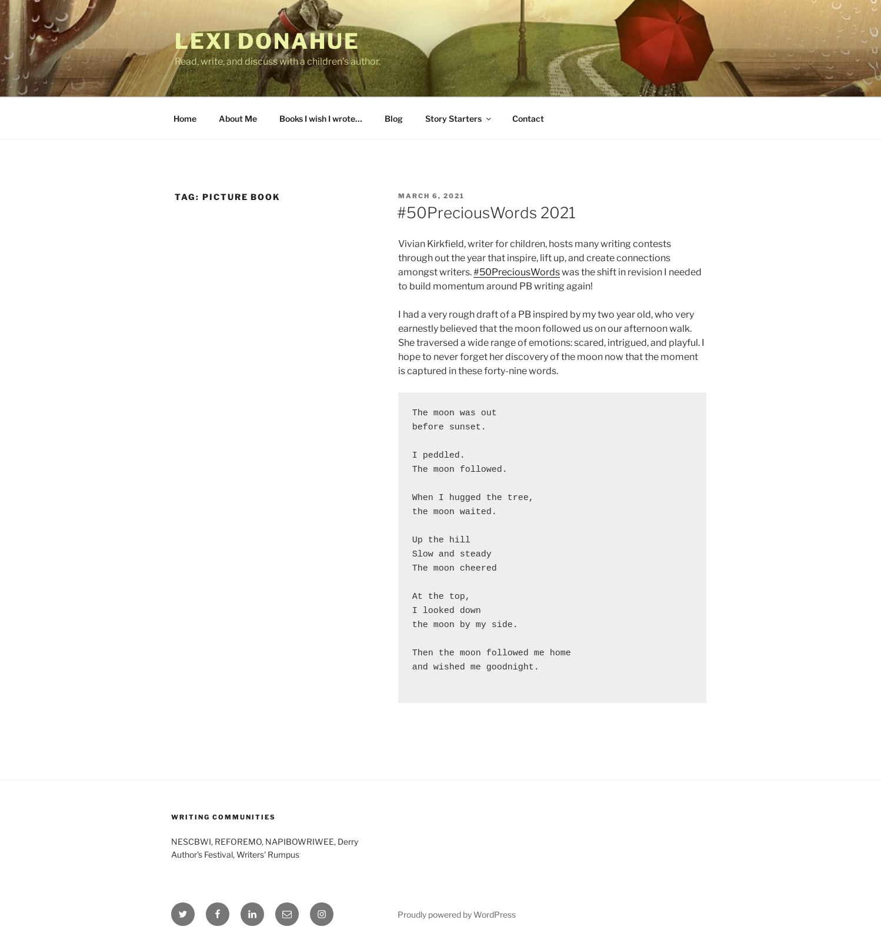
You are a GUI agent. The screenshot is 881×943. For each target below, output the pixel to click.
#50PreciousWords (516, 272)
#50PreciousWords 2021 (486, 213)
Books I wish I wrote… (320, 119)
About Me (238, 119)
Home (184, 119)
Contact (528, 119)
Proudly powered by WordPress (457, 914)
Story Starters (459, 119)
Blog (394, 119)
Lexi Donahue (267, 41)
